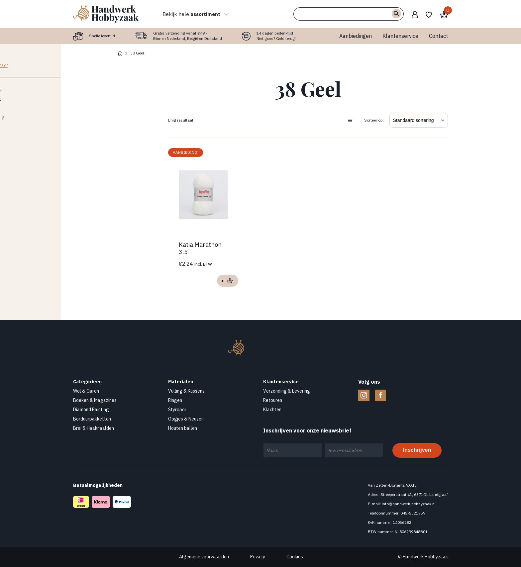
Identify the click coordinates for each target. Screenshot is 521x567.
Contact (438, 36)
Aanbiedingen (355, 36)
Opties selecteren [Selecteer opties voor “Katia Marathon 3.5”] (227, 281)
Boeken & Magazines (95, 400)
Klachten (272, 410)
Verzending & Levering (286, 391)
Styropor (177, 410)
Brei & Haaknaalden (93, 428)
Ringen (175, 400)
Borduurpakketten (92, 419)
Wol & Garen (86, 391)
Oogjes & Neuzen (186, 419)
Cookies (294, 557)
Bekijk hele (195, 14)
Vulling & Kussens (186, 391)
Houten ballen (182, 428)
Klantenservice (400, 36)
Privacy (257, 557)
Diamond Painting (91, 410)
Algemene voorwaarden (204, 557)
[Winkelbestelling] (418, 120)
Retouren (272, 400)
